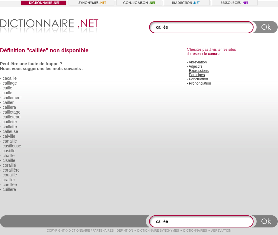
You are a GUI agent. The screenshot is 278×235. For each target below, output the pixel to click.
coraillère (11, 170)
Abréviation (198, 62)
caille (7, 87)
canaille (10, 141)
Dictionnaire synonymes (158, 230)
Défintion (125, 230)
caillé (7, 92)
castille (9, 150)
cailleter (10, 121)
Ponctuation (198, 79)
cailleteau (12, 116)
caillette (10, 126)
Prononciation (200, 83)
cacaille (10, 78)
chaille (9, 155)
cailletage (12, 112)
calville (9, 136)
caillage (10, 83)
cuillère (9, 189)
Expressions (199, 71)
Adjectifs (195, 66)
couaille (10, 174)
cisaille (9, 160)
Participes (197, 75)
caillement (12, 97)
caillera (9, 107)
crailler (9, 179)
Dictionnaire (79, 230)
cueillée (10, 184)
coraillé (9, 165)
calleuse (10, 131)
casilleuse (12, 145)
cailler (8, 102)
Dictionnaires (195, 230)
